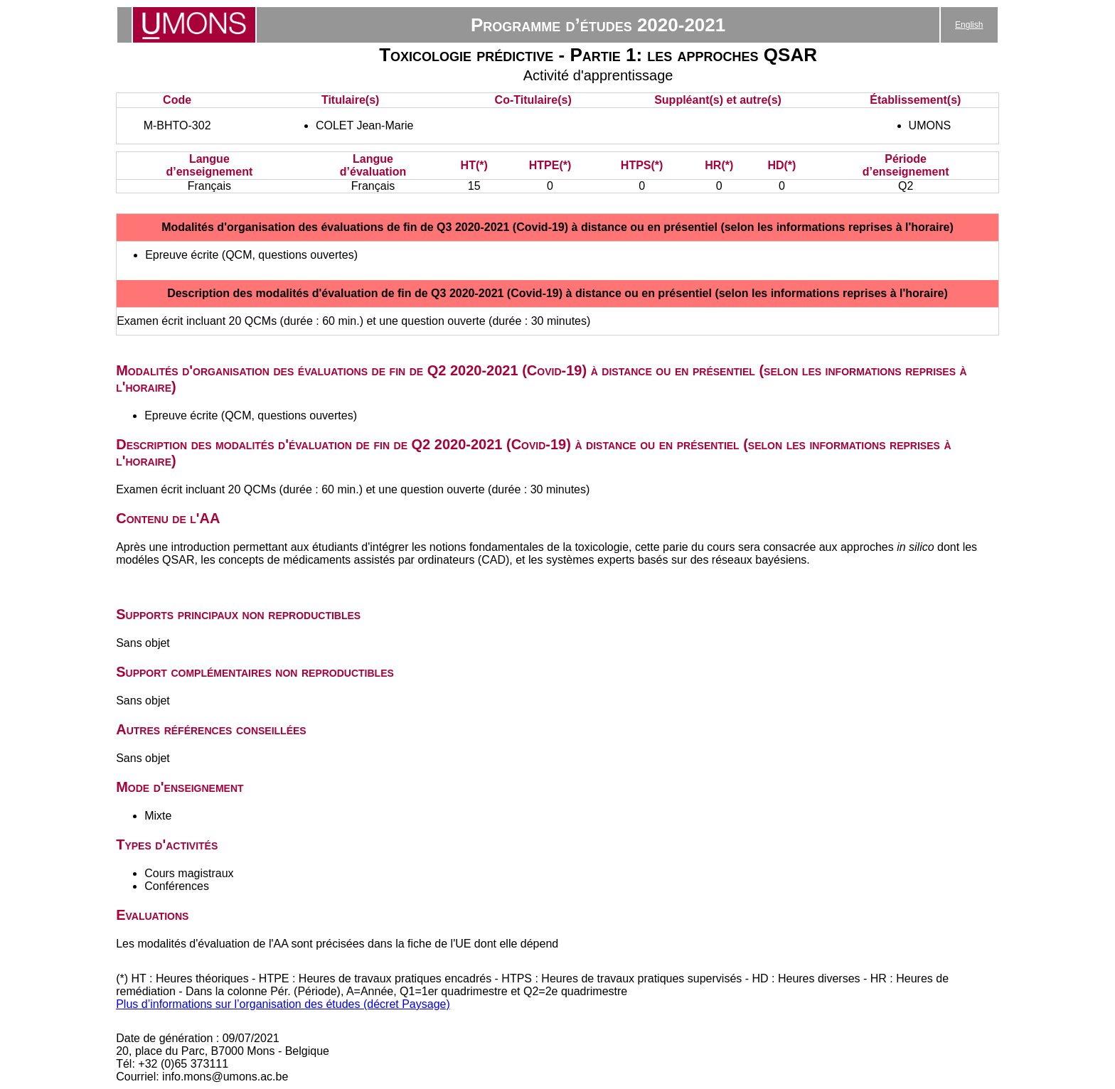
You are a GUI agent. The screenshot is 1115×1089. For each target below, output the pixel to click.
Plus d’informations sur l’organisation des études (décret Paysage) (283, 1004)
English (969, 25)
